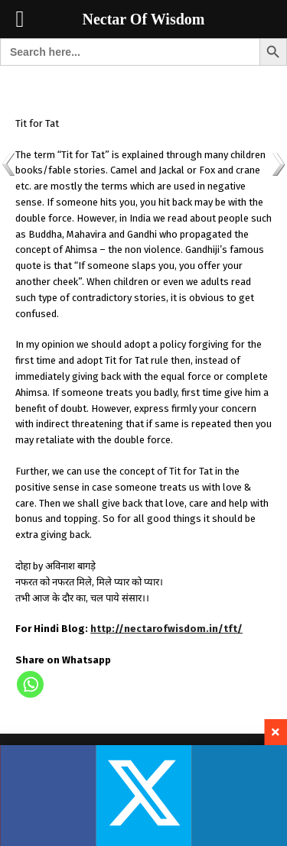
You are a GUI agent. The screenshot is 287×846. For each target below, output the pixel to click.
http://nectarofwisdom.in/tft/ (166, 628)
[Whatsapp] (30, 684)
